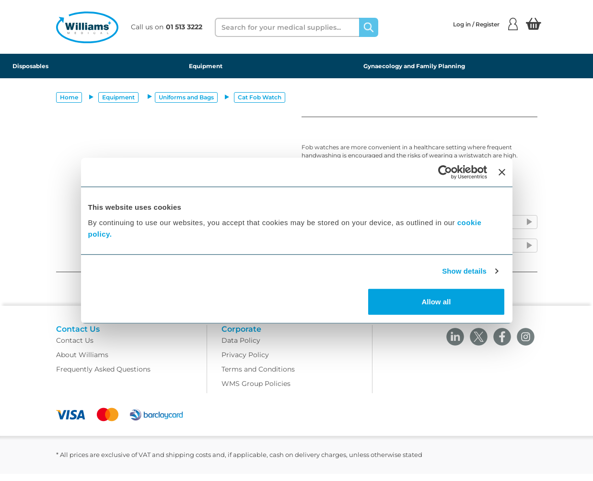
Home (69, 97)
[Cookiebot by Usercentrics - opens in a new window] (445, 172)
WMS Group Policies (256, 390)
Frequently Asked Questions (103, 376)
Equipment (205, 66)
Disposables (30, 66)
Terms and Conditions (258, 376)
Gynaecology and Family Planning (414, 66)
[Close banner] (502, 172)
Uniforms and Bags (186, 97)
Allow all (436, 301)
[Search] (368, 27)
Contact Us (74, 347)
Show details (464, 271)
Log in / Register (485, 24)
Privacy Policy (245, 362)
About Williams (82, 362)
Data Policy (240, 347)
